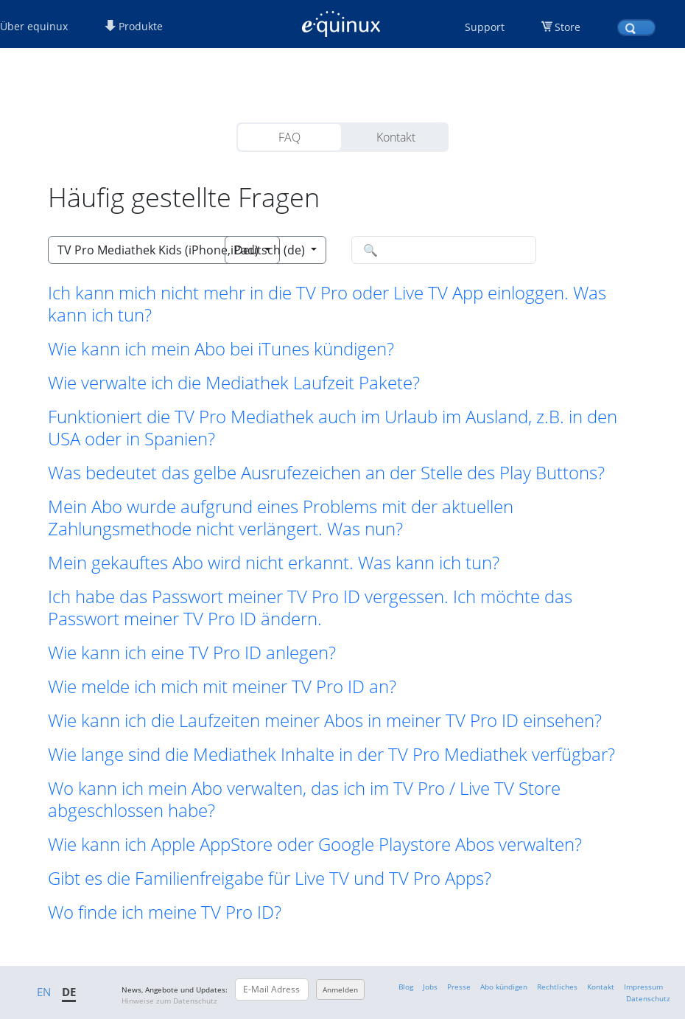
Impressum (643, 986)
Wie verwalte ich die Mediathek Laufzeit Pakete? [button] (234, 383)
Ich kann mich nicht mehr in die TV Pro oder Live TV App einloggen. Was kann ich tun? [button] (327, 304)
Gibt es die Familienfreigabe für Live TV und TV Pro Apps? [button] (269, 878)
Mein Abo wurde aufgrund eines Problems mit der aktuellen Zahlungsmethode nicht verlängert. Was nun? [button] (280, 517)
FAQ (289, 137)
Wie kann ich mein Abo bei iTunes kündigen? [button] (221, 349)
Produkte (134, 26)
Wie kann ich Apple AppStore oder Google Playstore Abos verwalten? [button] (315, 844)
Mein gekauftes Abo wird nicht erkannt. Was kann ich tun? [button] (273, 563)
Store (567, 27)
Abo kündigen (503, 986)
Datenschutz (648, 998)
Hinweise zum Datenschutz (169, 1000)
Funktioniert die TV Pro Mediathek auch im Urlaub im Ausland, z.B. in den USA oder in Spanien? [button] (332, 428)
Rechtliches (557, 986)
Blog (405, 986)
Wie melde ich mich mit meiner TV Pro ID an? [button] (222, 686)
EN (44, 991)
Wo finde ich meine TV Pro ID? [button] (164, 912)
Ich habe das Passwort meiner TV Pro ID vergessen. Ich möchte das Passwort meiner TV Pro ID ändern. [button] (310, 607)
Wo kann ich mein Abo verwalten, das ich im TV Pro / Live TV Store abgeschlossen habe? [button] (304, 799)
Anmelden (340, 989)
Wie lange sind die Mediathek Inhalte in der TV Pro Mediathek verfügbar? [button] (331, 754)
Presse (459, 986)
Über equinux (34, 26)
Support (485, 27)
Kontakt (395, 137)
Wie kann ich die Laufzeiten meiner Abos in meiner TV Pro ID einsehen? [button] (325, 720)
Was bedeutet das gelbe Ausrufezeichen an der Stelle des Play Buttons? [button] (326, 473)
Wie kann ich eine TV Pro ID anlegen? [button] (192, 652)
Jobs (430, 986)
